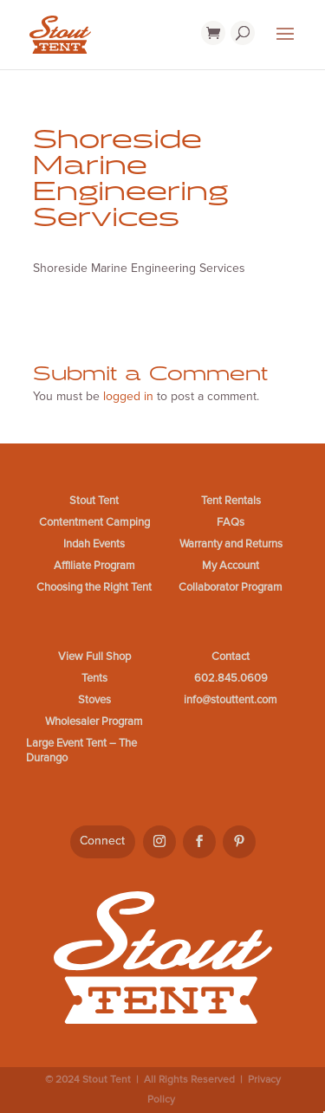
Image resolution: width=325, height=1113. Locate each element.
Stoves (94, 700)
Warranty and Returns (231, 544)
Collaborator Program (231, 587)
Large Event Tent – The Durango (81, 750)
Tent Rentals (231, 501)
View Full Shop (94, 656)
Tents (94, 678)
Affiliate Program (94, 566)
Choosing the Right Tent (94, 587)
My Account (230, 566)
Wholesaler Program (94, 721)
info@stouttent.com (230, 700)
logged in (128, 396)
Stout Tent (94, 501)
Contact (230, 656)
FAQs (230, 522)
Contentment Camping (94, 522)
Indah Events (94, 544)
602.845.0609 (231, 678)
